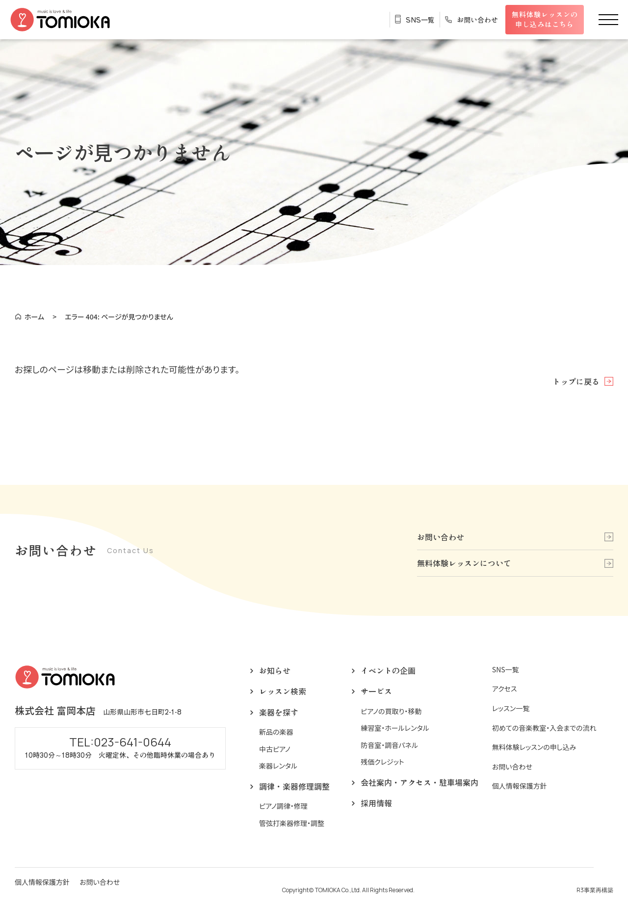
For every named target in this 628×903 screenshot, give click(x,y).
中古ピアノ (274, 749)
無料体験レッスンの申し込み (534, 747)
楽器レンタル (278, 765)
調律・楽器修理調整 (294, 786)
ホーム (34, 316)
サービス (376, 691)
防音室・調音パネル (389, 745)
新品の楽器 (276, 732)
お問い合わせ (477, 20)
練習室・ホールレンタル (395, 728)
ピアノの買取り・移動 (391, 711)
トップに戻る (576, 381)
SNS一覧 (420, 20)
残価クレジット (382, 762)
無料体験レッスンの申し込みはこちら (545, 19)
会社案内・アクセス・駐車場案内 (419, 782)
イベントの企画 (388, 670)
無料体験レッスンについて (464, 563)
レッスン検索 (282, 691)
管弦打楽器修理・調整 (291, 823)
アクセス (504, 688)
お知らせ (274, 670)
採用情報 (376, 802)
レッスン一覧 (510, 708)
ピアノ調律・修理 (283, 806)
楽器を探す (278, 712)
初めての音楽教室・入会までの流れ (544, 728)
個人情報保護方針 (519, 786)
